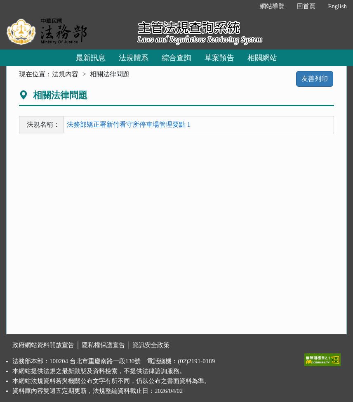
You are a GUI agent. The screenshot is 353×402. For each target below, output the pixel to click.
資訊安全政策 (150, 345)
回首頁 (306, 6)
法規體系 (133, 58)
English (337, 6)
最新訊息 (91, 58)
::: (245, 6)
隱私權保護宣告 (103, 345)
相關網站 (262, 58)
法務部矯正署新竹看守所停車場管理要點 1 (129, 124)
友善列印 (314, 78)
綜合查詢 (176, 58)
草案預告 (219, 58)
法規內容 (65, 74)
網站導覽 (272, 6)
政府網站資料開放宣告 (43, 345)
